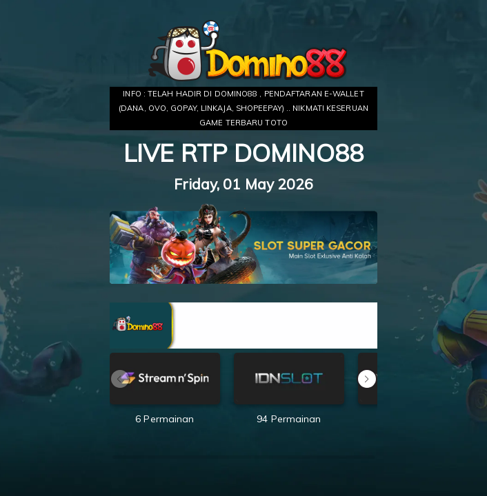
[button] (367, 379)
